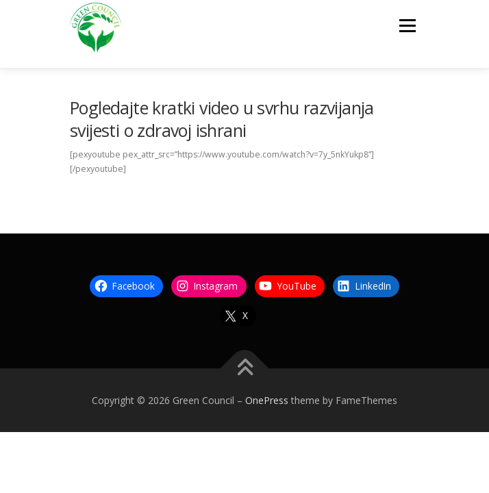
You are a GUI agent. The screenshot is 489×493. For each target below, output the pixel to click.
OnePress (266, 400)
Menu (406, 25)
